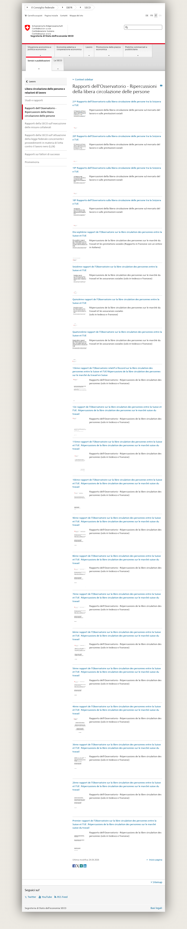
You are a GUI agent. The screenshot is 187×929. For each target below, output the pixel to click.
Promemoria (32, 162)
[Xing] (81, 865)
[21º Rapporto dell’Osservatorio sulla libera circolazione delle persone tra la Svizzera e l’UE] (80, 119)
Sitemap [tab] (157, 882)
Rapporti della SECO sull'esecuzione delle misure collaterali (45, 125)
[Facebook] (74, 865)
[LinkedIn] (84, 865)
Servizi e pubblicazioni (40, 61)
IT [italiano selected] (156, 15)
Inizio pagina (155, 859)
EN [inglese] (160, 15)
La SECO (58, 60)
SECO (85, 7)
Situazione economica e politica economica (39, 48)
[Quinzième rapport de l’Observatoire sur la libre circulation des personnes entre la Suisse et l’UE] (80, 316)
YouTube (47, 896)
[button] (127, 27)
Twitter (32, 896)
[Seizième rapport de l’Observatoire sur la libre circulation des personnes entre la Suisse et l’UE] (80, 283)
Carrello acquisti (35, 16)
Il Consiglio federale (40, 7)
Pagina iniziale (51, 16)
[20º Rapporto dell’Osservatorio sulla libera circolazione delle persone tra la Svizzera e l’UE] (80, 152)
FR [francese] (151, 15)
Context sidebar (84, 79)
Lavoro (89, 47)
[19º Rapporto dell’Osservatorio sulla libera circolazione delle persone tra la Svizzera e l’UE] (80, 184)
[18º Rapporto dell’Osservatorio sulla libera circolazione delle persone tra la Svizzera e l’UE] (80, 216)
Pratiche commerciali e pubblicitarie (136, 48)
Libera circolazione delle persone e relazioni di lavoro (45, 90)
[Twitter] (78, 865)
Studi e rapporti (34, 100)
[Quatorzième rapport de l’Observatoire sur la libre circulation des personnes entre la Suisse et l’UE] (80, 350)
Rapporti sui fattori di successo (42, 154)
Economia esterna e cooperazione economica (69, 48)
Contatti (64, 16)
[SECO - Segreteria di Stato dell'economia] (69, 31)
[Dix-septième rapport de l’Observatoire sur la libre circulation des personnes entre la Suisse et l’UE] (80, 250)
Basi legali (156, 907)
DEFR (67, 7)
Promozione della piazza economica (108, 48)
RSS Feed (62, 896)
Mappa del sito (76, 16)
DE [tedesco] (147, 15)
